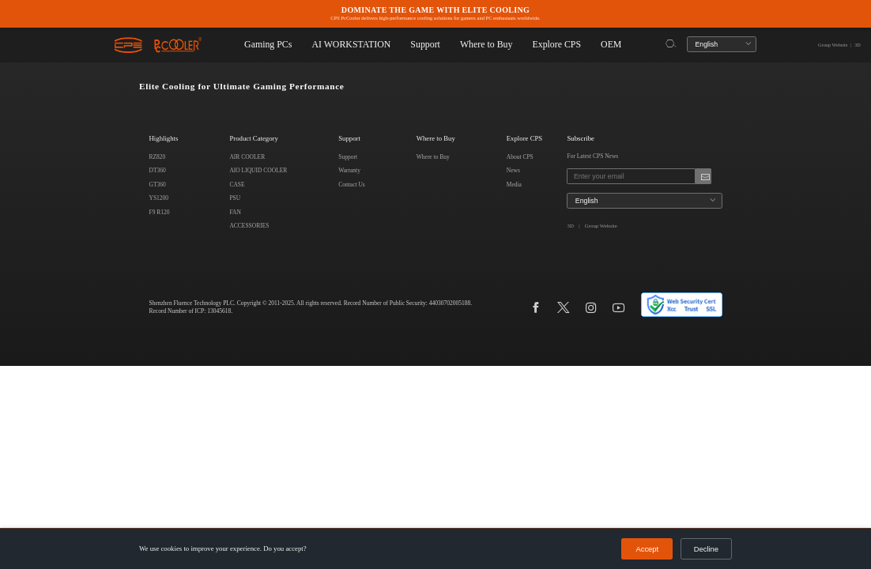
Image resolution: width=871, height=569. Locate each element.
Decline (707, 549)
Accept (651, 549)
